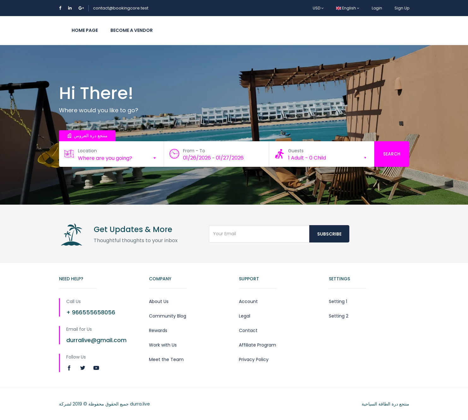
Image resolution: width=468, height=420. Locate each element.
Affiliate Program (257, 345)
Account (248, 301)
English (347, 8)
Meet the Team (166, 359)
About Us (159, 301)
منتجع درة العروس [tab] (87, 135)
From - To (194, 151)
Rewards (158, 330)
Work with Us (163, 345)
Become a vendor (131, 30)
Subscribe (329, 234)
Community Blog (167, 316)
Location (87, 151)
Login (377, 8)
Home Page (85, 30)
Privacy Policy (254, 359)
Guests (296, 151)
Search (391, 154)
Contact (248, 330)
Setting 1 (338, 301)
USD (318, 8)
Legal (244, 316)
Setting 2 (338, 316)
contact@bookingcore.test (120, 8)
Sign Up (401, 8)
